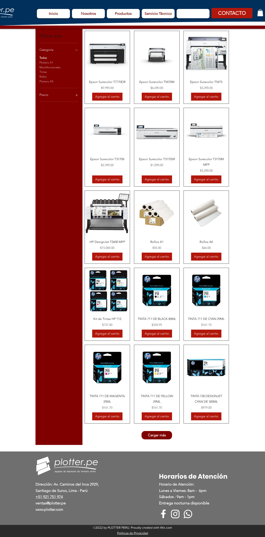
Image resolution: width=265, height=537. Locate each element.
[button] (232, 13)
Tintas (43, 72)
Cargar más (157, 435)
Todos (43, 58)
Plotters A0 (46, 81)
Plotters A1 (46, 62)
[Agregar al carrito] (107, 97)
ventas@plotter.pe (50, 503)
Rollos (43, 76)
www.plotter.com (49, 509)
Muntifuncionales (49, 67)
